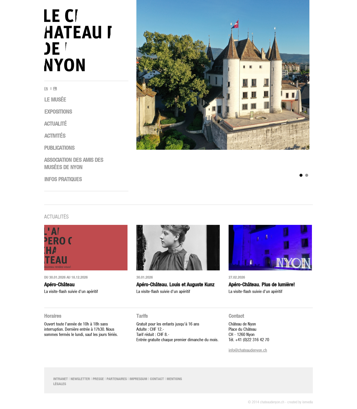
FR (55, 89)
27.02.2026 (237, 277)
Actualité (55, 123)
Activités (54, 135)
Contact (236, 316)
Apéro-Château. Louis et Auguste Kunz (175, 284)
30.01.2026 (144, 277)
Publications (59, 148)
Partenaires (117, 379)
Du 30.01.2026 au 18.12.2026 (66, 277)
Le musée (55, 99)
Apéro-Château (59, 284)
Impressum (138, 379)
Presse (98, 379)
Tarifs (142, 316)
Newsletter (80, 379)
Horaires (52, 316)
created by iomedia (300, 402)
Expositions (58, 111)
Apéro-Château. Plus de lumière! (262, 284)
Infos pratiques (63, 179)
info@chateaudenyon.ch (248, 350)
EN (46, 89)
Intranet (60, 379)
